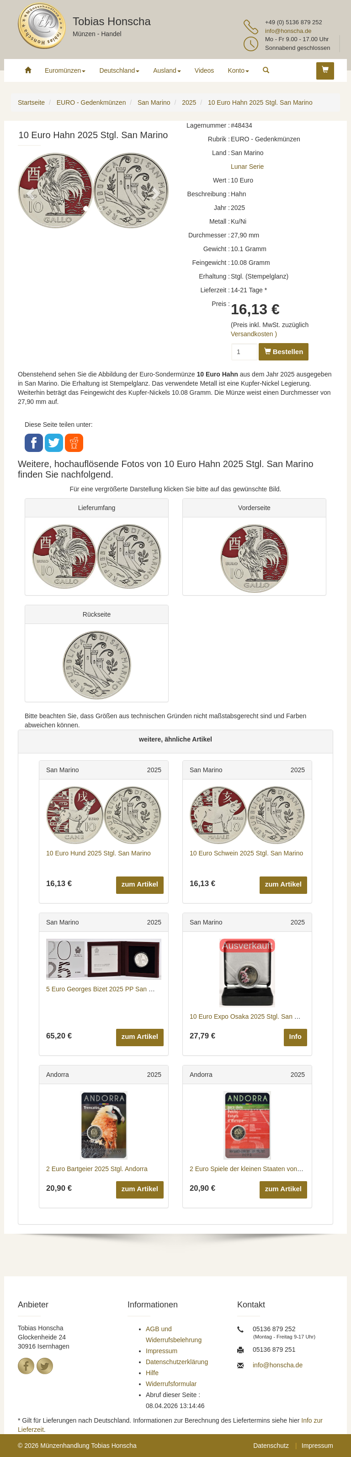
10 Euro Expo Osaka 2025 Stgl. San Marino (252, 1016)
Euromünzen (65, 70)
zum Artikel (140, 884)
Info (295, 1036)
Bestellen (283, 351)
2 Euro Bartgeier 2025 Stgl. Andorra (97, 1168)
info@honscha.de (288, 30)
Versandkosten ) (254, 334)
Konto (238, 70)
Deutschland (119, 70)
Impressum (161, 1351)
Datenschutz (271, 1445)
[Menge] (244, 351)
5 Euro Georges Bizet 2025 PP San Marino (107, 989)
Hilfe (152, 1372)
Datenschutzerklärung (177, 1362)
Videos (204, 70)
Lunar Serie (247, 166)
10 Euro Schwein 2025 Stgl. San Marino (246, 853)
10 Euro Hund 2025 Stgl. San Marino (98, 853)
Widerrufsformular (171, 1383)
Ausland (167, 70)
